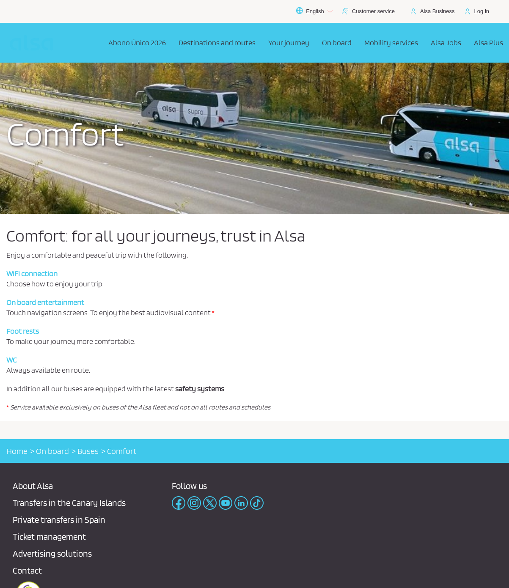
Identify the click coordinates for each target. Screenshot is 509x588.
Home (17, 451)
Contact (27, 570)
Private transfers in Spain (59, 519)
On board (52, 451)
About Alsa (33, 486)
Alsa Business (437, 11)
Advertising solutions (52, 553)
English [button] (314, 11)
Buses (88, 451)
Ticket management (49, 536)
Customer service (373, 11)
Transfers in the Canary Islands (69, 502)
